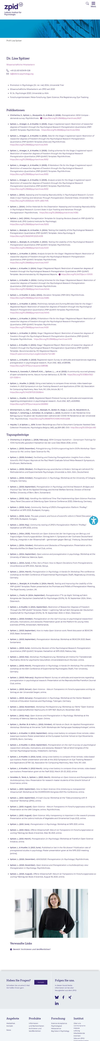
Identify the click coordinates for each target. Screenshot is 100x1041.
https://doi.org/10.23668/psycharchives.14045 (29, 313)
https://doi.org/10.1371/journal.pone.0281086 (29, 366)
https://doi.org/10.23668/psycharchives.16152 (29, 159)
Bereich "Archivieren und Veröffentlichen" (32, 949)
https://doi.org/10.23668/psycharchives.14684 (29, 298)
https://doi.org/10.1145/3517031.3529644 (27, 392)
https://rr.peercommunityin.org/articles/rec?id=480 (32, 354)
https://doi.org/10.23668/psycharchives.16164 (60, 130)
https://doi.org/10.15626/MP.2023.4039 (26, 236)
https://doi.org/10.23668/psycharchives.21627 (62, 118)
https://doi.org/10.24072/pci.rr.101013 (76, 274)
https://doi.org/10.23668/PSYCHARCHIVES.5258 (49, 419)
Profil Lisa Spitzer (14, 41)
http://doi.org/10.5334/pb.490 (83, 427)
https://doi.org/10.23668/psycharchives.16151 (29, 145)
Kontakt (41, 982)
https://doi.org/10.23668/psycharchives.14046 (29, 289)
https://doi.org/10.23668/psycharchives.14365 (58, 213)
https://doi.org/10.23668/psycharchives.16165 (29, 174)
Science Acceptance (59, 1023)
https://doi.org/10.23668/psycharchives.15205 (29, 224)
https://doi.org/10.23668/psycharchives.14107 (29, 263)
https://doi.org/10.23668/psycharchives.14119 (53, 339)
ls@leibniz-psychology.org (21, 74)
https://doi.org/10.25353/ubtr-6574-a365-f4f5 (29, 201)
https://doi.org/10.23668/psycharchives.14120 (29, 327)
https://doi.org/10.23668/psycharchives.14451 (29, 248)
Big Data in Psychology (60, 1031)
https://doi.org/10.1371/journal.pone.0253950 (29, 404)
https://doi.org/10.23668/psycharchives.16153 (29, 189)
